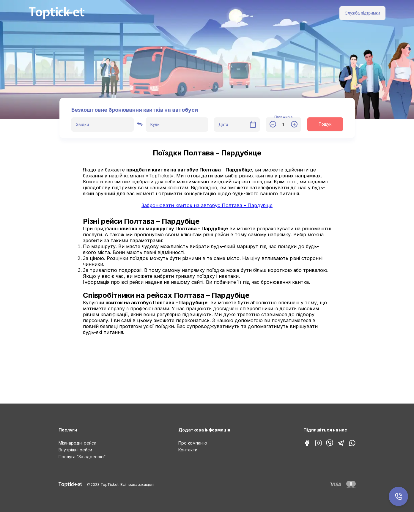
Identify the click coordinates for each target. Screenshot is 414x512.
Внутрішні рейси (75, 449)
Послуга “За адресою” (82, 456)
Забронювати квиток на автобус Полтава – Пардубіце (207, 205)
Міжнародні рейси (77, 442)
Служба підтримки (362, 13)
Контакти (187, 449)
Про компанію (192, 442)
